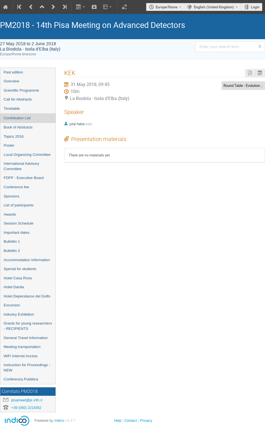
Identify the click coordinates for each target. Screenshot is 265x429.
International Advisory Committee (21, 166)
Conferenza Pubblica (21, 379)
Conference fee (16, 187)
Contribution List (17, 118)
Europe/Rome (166, 6)
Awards (10, 214)
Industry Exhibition (19, 314)
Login (255, 6)
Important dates (17, 232)
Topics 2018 (13, 136)
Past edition (13, 72)
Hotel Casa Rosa (18, 278)
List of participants (18, 205)
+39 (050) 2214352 (26, 407)
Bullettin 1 (12, 241)
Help (117, 420)
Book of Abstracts (18, 127)
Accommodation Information (27, 260)
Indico (59, 420)
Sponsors (11, 196)
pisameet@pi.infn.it (26, 400)
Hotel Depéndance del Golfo (27, 296)
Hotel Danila (14, 287)
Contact (130, 420)
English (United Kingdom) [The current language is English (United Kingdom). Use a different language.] (214, 6)
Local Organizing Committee (27, 154)
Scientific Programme (21, 90)
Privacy (146, 420)
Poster (9, 145)
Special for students (20, 269)
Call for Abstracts (18, 99)
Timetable (12, 108)
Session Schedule (18, 223)
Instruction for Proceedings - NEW (27, 367)
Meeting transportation (22, 347)
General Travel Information (26, 338)
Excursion (12, 305)
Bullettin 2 (12, 251)
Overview (11, 81)
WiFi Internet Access (20, 356)
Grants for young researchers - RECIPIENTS (28, 326)
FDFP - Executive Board (24, 178)
